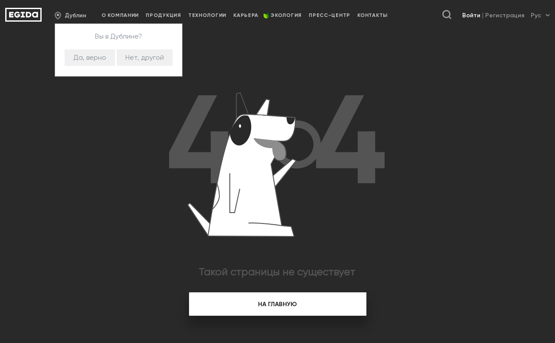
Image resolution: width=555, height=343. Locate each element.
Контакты (372, 15)
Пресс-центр (329, 15)
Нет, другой (144, 57)
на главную (277, 304)
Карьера (245, 15)
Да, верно (89, 57)
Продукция (163, 15)
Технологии (207, 15)
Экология (286, 15)
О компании (120, 15)
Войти (471, 15)
